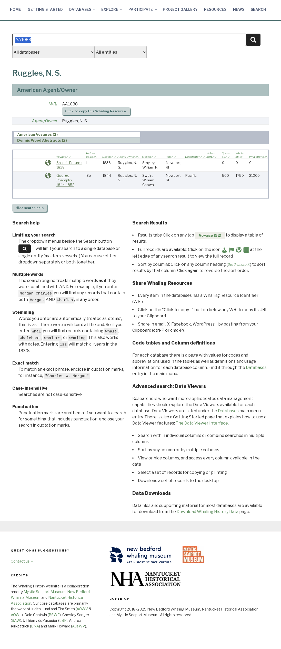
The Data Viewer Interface (202, 423)
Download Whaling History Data (207, 511)
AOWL (16, 615)
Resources (215, 9)
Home (15, 9)
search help (30, 208)
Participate (143, 9)
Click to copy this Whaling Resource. (96, 111)
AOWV (82, 609)
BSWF (54, 615)
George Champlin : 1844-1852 (65, 179)
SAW (16, 620)
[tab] (77, 134)
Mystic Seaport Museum (45, 591)
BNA (35, 626)
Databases (82, 9)
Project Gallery (180, 9)
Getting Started (45, 9)
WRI (53, 104)
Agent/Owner (44, 121)
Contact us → (22, 561)
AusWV (78, 626)
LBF (62, 620)
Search (258, 9)
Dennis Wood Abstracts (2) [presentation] (42, 140)
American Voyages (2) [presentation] (37, 134)
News (238, 9)
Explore (112, 9)
